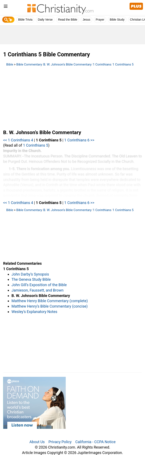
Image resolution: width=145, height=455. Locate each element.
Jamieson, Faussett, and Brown (37, 290)
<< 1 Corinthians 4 (18, 140)
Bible (9, 64)
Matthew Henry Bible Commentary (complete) (49, 301)
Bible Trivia (25, 19)
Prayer (100, 19)
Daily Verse (45, 19)
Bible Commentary (29, 64)
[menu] (5, 7)
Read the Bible (67, 19)
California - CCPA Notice (95, 442)
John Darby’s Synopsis (30, 274)
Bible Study (117, 19)
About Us (37, 442)
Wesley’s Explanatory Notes (34, 311)
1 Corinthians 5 (123, 64)
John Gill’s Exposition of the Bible (39, 285)
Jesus (86, 19)
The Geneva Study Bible (31, 279)
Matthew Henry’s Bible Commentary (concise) (49, 306)
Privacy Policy (60, 442)
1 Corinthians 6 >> (79, 140)
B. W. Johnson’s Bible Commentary (67, 64)
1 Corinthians (102, 64)
